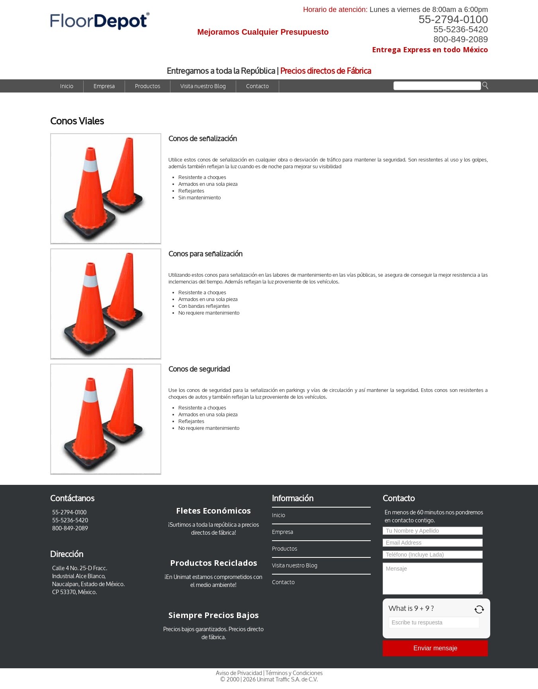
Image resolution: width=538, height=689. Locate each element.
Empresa (104, 86)
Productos (147, 86)
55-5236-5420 (460, 29)
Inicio (66, 86)
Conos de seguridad (199, 369)
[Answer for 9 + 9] (434, 622)
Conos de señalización (202, 139)
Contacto (257, 86)
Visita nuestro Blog (203, 86)
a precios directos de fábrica (225, 529)
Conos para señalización (205, 254)
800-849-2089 (460, 39)
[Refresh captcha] (479, 609)
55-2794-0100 (453, 19)
